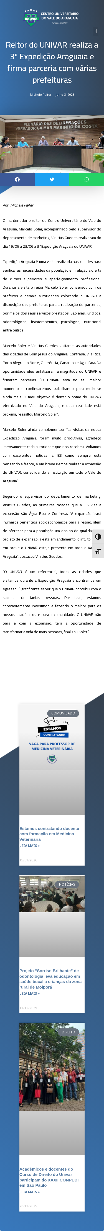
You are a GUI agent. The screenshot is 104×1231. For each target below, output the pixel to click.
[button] (95, 31)
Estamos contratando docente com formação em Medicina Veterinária (49, 834)
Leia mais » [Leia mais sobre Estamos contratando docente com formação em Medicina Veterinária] (29, 845)
